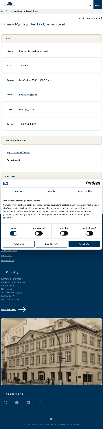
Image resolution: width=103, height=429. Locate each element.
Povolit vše (84, 244)
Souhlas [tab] (18, 191)
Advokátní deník (9, 250)
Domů (4, 11)
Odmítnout (19, 244)
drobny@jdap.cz (27, 109)
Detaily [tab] (51, 191)
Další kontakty (13, 309)
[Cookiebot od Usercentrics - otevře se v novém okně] (88, 183)
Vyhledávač (17, 11)
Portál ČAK (6, 255)
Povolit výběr (51, 244)
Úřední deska (7, 260)
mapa (19, 292)
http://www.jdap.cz (28, 94)
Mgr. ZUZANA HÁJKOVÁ (18, 152)
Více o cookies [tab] (85, 191)
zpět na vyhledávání (90, 18)
